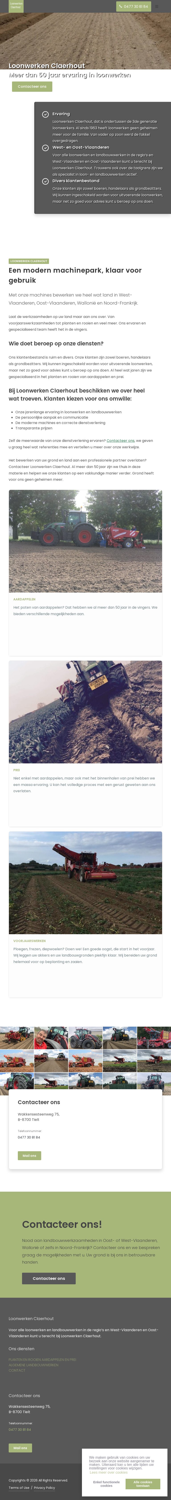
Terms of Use (19, 1487)
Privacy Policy (44, 1487)
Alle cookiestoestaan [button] (143, 1483)
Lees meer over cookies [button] (109, 1472)
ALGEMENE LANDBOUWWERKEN (33, 1365)
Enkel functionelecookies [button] (106, 1483)
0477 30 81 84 (29, 1137)
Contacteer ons (32, 86)
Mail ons (29, 1155)
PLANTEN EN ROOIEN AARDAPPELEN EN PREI (42, 1359)
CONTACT (17, 1370)
